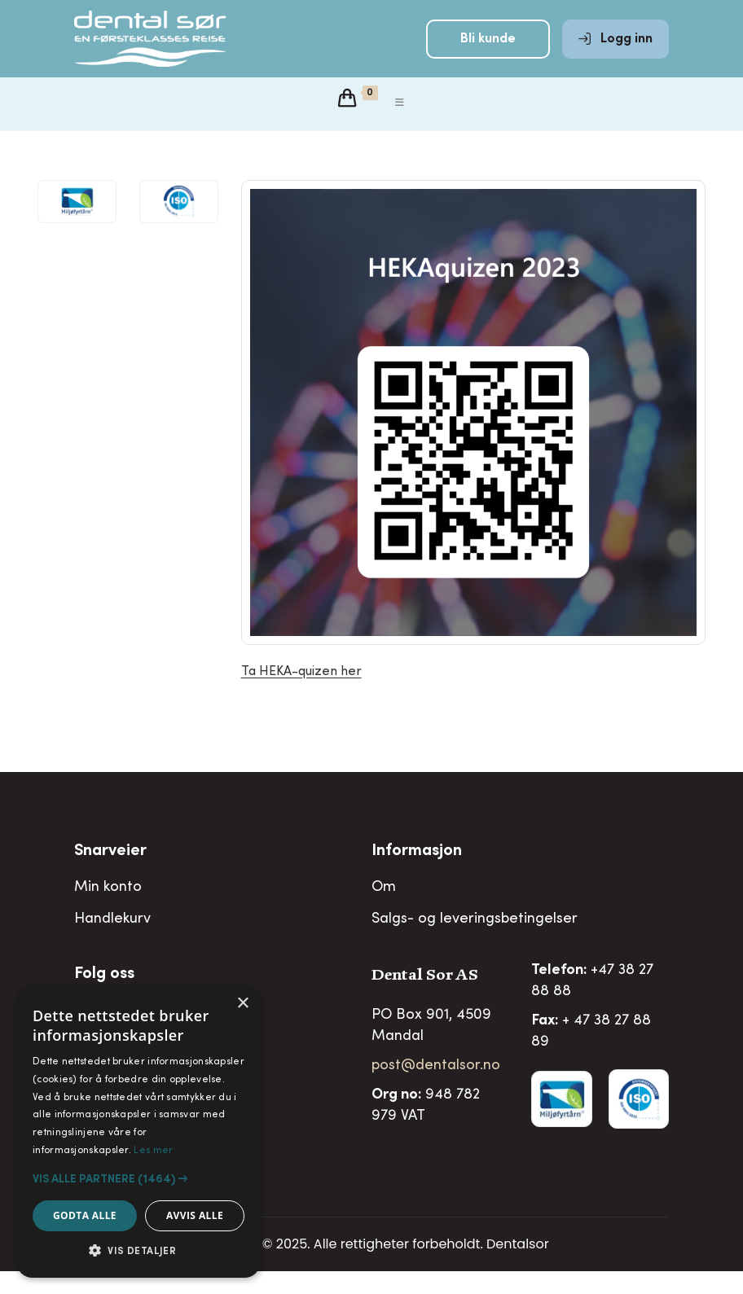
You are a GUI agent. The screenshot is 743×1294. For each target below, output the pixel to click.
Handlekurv (112, 942)
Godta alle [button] (85, 1215)
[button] (138, 1179)
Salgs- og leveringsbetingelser (475, 942)
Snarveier (110, 874)
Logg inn (615, 50)
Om (384, 910)
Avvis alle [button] (194, 1215)
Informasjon (417, 874)
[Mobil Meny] (400, 126)
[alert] (138, 1132)
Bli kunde (488, 50)
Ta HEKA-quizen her (301, 694)
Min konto (108, 910)
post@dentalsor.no (436, 1088)
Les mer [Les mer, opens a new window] (153, 1151)
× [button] (242, 1004)
